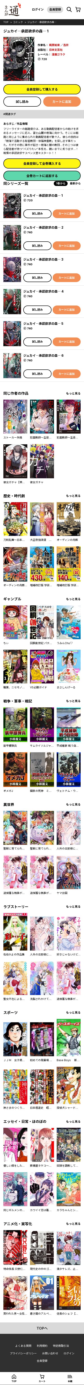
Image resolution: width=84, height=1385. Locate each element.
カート (42, 1381)
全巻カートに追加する (42, 176)
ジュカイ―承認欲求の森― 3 (43, 259)
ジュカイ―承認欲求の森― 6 (43, 355)
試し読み (22, 101)
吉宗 (66, 45)
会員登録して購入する (42, 89)
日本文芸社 (55, 49)
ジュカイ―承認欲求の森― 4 (43, 291)
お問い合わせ (50, 1353)
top (6, 22)
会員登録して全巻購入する (42, 163)
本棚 (70, 1381)
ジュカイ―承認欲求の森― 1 (43, 195)
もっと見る (73, 393)
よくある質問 (23, 1345)
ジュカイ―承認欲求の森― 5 (43, 323)
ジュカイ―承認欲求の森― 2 (43, 227)
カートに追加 (61, 101)
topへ (42, 1328)
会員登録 (55, 9)
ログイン (38, 9)
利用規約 (42, 1345)
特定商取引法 (61, 1345)
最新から (75, 183)
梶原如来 (54, 45)
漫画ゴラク (58, 54)
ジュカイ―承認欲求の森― (42, 22)
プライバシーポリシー (23, 1353)
